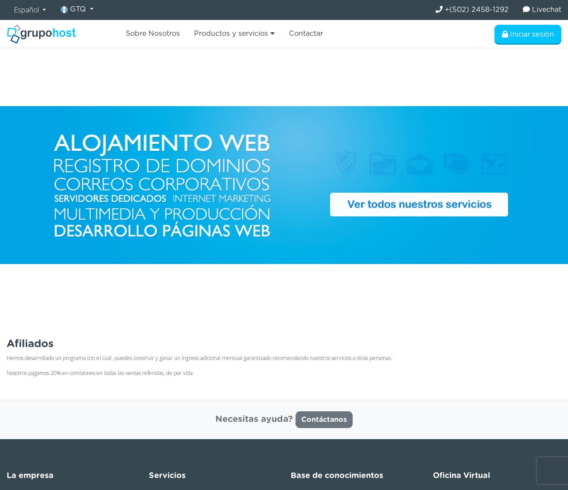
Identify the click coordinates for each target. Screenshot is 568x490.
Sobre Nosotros (153, 33)
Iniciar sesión (528, 34)
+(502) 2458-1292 (472, 9)
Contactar (306, 33)
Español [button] (27, 10)
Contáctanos (324, 419)
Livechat (542, 9)
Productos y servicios (234, 33)
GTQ (74, 9)
